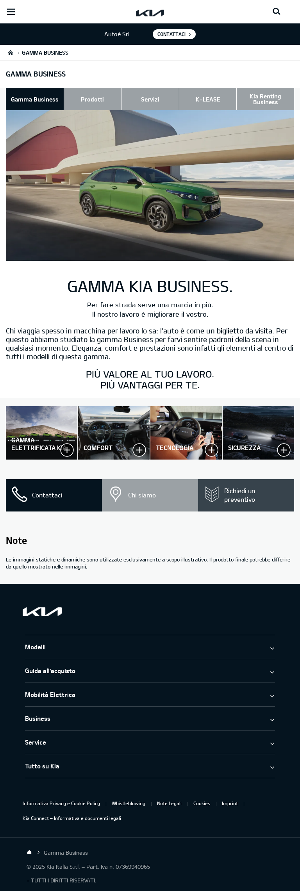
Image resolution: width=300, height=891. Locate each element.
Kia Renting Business (265, 99)
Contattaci (171, 34)
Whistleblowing (128, 803)
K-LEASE (208, 99)
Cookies (201, 803)
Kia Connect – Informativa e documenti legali (72, 818)
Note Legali (169, 803)
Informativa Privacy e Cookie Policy (61, 803)
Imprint (230, 803)
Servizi (150, 99)
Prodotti (92, 99)
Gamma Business (35, 99)
